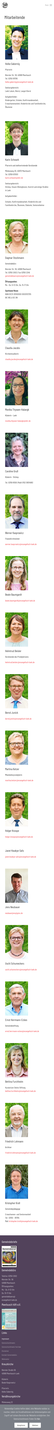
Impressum (5, 1339)
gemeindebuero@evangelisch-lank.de (19, 275)
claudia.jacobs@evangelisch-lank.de (19, 359)
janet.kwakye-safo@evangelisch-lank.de (20, 856)
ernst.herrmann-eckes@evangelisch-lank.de (22, 1031)
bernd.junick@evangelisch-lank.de (18, 718)
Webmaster (5, 1359)
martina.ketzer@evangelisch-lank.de (19, 780)
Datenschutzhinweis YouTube (11, 1347)
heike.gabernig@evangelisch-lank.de (19, 81)
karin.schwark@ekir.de (14, 177)
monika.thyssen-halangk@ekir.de (18, 420)
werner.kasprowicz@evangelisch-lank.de (21, 544)
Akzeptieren (21, 1425)
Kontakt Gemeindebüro (9, 1355)
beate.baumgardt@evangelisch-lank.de (20, 600)
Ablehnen (35, 1425)
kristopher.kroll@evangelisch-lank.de (23, 1221)
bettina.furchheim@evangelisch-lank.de (20, 1091)
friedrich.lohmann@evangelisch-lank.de (20, 1152)
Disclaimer (5, 1351)
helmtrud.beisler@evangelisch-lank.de (20, 662)
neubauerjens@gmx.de (14, 913)
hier (38, 1418)
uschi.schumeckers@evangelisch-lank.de (21, 969)
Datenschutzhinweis (8, 1343)
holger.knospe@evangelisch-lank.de (19, 836)
